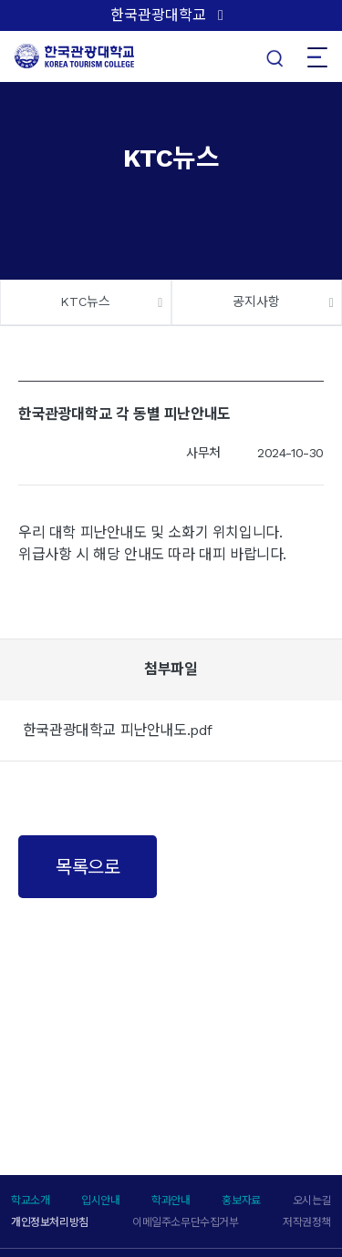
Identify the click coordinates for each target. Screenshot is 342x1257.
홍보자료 (241, 1200)
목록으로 (87, 867)
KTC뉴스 (85, 301)
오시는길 (312, 1200)
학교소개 (30, 1200)
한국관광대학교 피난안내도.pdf (117, 730)
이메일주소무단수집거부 (185, 1222)
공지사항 (256, 301)
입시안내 (100, 1200)
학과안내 (170, 1200)
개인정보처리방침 (49, 1222)
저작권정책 (307, 1222)
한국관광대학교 (158, 15)
